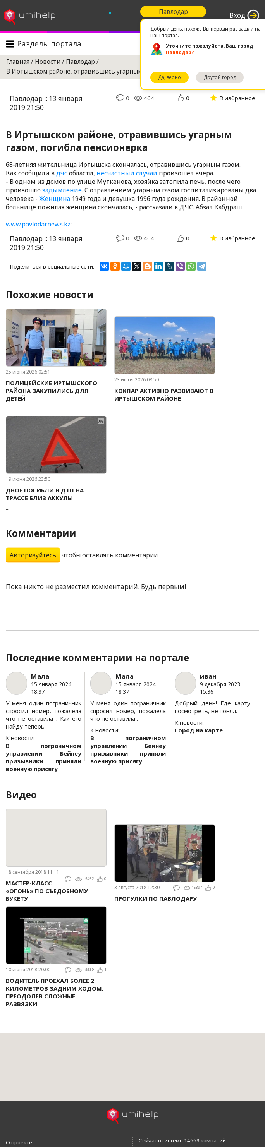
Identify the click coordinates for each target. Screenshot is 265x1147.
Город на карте (199, 730)
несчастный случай (126, 173)
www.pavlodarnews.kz (38, 224)
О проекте (19, 1142)
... (56, 395)
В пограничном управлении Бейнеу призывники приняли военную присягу (43, 757)
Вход (237, 15)
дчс (61, 173)
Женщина (54, 198)
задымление (62, 190)
